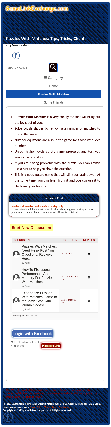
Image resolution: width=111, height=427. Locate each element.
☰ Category (53, 78)
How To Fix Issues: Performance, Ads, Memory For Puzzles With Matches (37, 276)
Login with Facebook (32, 333)
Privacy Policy (36, 407)
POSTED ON (69, 240)
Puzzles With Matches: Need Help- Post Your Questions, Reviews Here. (39, 252)
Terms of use (50, 407)
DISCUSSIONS (22, 240)
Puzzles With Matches (53, 94)
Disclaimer (64, 407)
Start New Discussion (31, 227)
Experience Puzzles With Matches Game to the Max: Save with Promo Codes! (39, 299)
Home (53, 86)
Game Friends (54, 102)
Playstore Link (51, 345)
